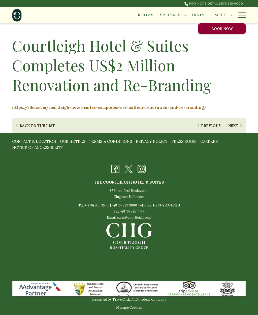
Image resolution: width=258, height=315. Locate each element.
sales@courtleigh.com (134, 217)
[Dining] (200, 15)
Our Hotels (72, 141)
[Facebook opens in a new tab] (115, 168)
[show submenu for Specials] (186, 15)
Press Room (184, 141)
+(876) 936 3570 (97, 205)
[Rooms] (146, 15)
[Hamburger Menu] (240, 15)
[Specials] (170, 15)
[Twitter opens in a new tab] (128, 168)
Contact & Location (34, 141)
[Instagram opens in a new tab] (142, 168)
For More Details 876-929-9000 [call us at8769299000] (213, 3)
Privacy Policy (152, 141)
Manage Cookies (129, 307)
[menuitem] (35, 141)
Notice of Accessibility (37, 147)
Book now (222, 28)
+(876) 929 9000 (124, 205)
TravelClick (121, 299)
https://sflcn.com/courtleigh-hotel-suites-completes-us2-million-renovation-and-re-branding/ (109, 107)
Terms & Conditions (110, 141)
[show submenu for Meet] (232, 15)
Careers (209, 141)
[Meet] (220, 15)
